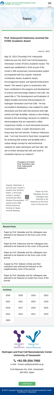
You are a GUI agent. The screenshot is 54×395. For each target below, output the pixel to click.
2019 (46, 301)
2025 (20, 295)
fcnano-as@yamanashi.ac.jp (30, 364)
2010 (46, 314)
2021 (20, 301)
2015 (46, 308)
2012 (20, 314)
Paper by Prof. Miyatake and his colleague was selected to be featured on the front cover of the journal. (39, 197)
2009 (8, 320)
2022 (8, 301)
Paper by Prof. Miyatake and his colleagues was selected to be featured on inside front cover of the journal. (26, 278)
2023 (46, 295)
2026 (8, 295)
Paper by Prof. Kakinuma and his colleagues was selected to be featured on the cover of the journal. (26, 245)
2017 (20, 308)
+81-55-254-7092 (28, 360)
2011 (33, 314)
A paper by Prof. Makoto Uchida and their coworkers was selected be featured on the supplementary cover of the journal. (23, 266)
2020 (33, 301)
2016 (33, 308)
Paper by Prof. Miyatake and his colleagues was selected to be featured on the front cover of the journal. (25, 234)
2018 (8, 308)
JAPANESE (27, 384)
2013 (8, 314)
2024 (33, 295)
